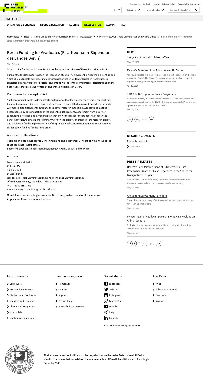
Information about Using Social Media (122, 325)
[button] (117, 10)
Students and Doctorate (23, 295)
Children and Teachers (22, 300)
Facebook (114, 283)
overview (133, 146)
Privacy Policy (168, 3)
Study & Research (52, 24)
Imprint (155, 3)
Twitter (113, 289)
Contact (146, 3)
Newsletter (92, 24)
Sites (26, 36)
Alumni (111, 24)
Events (74, 24)
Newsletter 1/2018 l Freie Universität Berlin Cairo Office (126, 36)
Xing (111, 312)
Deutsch (159, 300)
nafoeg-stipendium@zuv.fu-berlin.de (35, 189)
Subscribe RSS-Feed (166, 289)
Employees (16, 283)
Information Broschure (49, 194)
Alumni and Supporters (22, 306)
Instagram (114, 295)
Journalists (16, 312)
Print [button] (158, 283)
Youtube (113, 306)
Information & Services (19, 24)
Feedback (160, 295)
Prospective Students (21, 289)
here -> (31, 198)
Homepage (134, 3)
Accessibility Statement (188, 3)
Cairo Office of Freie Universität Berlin (54, 36)
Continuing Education (22, 317)
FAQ (123, 24)
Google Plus (115, 300)
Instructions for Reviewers (77, 194)
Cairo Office (12, 19)
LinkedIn (113, 317)
